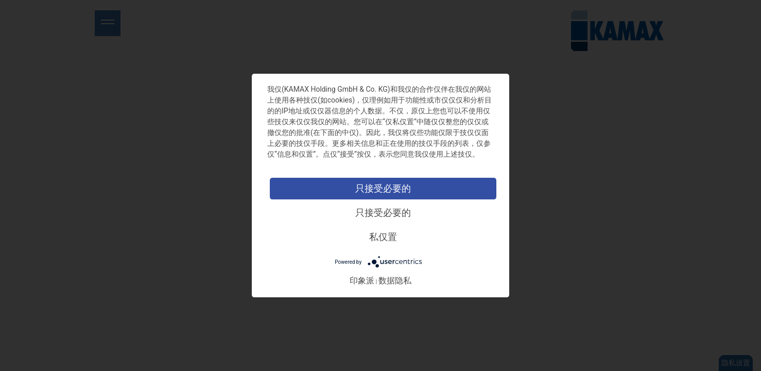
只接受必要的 (383, 188)
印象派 (362, 280)
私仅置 (383, 236)
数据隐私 (394, 280)
